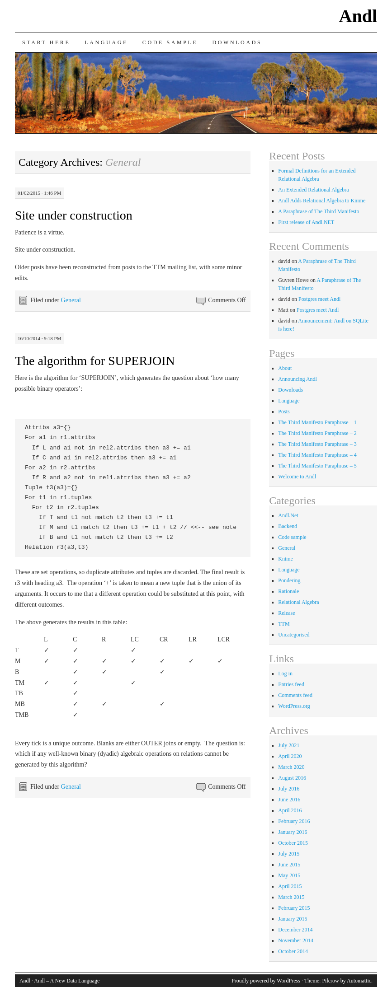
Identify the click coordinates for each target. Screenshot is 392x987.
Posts (283, 411)
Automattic (359, 981)
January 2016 (292, 832)
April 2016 (290, 810)
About (285, 368)
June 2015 (289, 864)
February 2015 (294, 908)
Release (286, 613)
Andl (358, 16)
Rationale (288, 591)
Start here (46, 42)
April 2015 (290, 886)
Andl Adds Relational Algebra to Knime (321, 200)
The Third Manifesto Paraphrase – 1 (317, 422)
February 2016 (294, 821)
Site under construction (73, 215)
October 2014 (293, 951)
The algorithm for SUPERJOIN (95, 361)
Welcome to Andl (297, 476)
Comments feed (295, 695)
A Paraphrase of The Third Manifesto (318, 211)
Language (106, 42)
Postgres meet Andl (319, 299)
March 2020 (291, 767)
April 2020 (290, 756)
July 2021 (288, 745)
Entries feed (291, 684)
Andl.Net (288, 515)
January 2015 (292, 919)
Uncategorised (293, 634)
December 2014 (295, 929)
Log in (285, 673)
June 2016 (289, 799)
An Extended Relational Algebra (313, 190)
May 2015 (289, 875)
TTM (283, 624)
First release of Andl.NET (306, 222)
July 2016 (288, 789)
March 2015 (291, 897)
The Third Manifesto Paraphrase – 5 (317, 466)
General (71, 300)
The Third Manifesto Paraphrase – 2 (317, 433)
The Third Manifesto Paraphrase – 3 (317, 444)
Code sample (170, 42)
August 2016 (292, 778)
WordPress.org (294, 706)
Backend (287, 526)
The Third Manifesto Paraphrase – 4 (317, 455)
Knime (285, 559)
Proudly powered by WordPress (265, 981)
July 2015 (288, 854)
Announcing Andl (297, 379)
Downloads (237, 42)
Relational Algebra (298, 602)
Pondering (289, 580)
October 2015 (293, 843)
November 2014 (295, 940)
